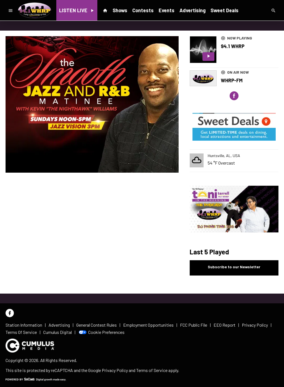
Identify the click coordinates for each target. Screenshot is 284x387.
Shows (120, 10)
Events (166, 10)
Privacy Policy (115, 370)
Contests (143, 10)
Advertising (192, 10)
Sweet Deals (225, 10)
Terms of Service (152, 370)
